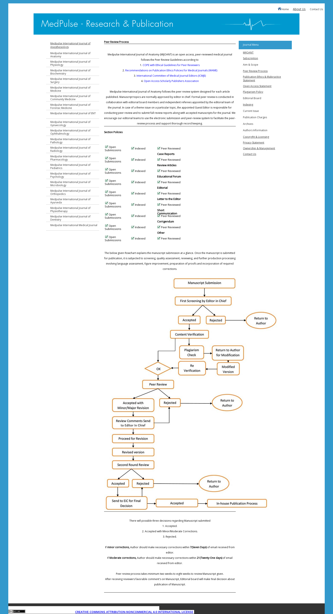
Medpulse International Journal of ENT (73, 113)
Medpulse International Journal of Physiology (70, 63)
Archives (248, 124)
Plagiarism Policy (253, 92)
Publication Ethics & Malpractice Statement (262, 78)
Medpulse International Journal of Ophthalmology (70, 132)
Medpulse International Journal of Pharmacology (70, 158)
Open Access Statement (257, 86)
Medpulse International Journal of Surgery (70, 80)
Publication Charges (255, 117)
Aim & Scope (250, 64)
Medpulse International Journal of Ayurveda (70, 200)
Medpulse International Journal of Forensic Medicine (70, 106)
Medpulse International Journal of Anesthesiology (70, 45)
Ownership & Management (259, 148)
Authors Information (255, 130)
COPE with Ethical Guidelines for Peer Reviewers (171, 65)
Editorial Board (252, 98)
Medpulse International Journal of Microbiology (70, 183)
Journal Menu (251, 44)
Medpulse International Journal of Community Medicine (70, 97)
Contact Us (316, 9)
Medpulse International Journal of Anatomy (70, 54)
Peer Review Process (255, 71)
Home (283, 9)
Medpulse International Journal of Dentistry (70, 218)
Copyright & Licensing (256, 137)
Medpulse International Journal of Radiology (70, 149)
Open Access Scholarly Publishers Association (171, 81)
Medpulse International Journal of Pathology (70, 140)
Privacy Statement (253, 142)
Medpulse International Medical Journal (73, 225)
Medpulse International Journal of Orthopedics (70, 192)
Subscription (250, 58)
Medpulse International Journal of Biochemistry (70, 72)
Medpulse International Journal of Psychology (70, 175)
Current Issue (251, 111)
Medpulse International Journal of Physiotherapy (70, 209)
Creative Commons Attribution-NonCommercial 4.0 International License (134, 612)
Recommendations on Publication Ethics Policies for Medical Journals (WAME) (171, 70)
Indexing (248, 104)
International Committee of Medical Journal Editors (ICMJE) (171, 75)
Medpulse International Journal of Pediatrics (70, 166)
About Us (299, 9)
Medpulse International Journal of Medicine (70, 89)
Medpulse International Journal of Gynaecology (70, 123)
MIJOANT (248, 52)
